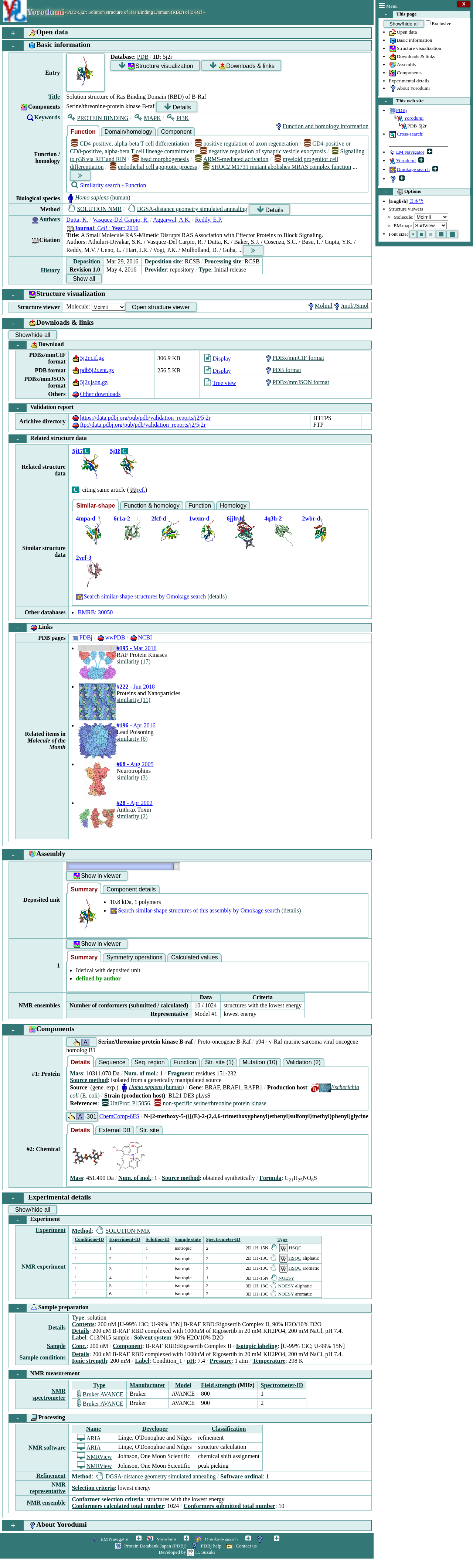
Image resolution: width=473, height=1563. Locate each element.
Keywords (47, 117)
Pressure (221, 1361)
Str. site (149, 1130)
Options (399, 191)
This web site (400, 101)
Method (81, 1231)
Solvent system (152, 1337)
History (50, 270)
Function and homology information (321, 126)
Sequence (112, 1062)
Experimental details (409, 80)
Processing (37, 1418)
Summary (84, 889)
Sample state (188, 1239)
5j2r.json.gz (90, 382)
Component (176, 132)
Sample (56, 1346)
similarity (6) (131, 739)
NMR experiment (43, 1266)
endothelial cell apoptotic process (153, 167)
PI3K (178, 118)
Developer (155, 1429)
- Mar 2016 (136, 648)
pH (190, 1361)
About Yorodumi (409, 88)
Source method (89, 1080)
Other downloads (96, 394)
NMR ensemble (46, 1502)
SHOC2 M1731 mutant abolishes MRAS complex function (277, 167)
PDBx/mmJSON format (296, 382)
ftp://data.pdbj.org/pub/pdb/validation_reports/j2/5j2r (138, 425)
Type (204, 269)
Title (54, 96)
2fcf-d (158, 518)
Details (177, 107)
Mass (76, 1073)
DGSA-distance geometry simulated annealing (187, 209)
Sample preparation (49, 1308)
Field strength (218, 1385)
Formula (270, 1178)
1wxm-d (199, 518)
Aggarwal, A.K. (171, 219)
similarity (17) (133, 661)
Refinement (50, 1475)
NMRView (94, 1457)
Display (217, 358)
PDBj (82, 637)
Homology (233, 505)
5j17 (77, 451)
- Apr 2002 (134, 803)
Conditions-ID (89, 1239)
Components (405, 73)
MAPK (148, 118)
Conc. (79, 1346)
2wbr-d (311, 518)
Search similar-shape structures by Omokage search (140, 596)
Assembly (402, 65)
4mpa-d (85, 518)
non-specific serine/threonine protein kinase (210, 1103)
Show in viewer (97, 876)
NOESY (283, 1278)
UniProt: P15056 (126, 1103)
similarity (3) (131, 777)
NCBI (141, 637)
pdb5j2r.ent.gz (93, 370)
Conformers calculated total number (118, 1506)
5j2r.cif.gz (88, 358)
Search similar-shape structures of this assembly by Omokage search (195, 910)
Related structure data (48, 439)
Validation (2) (303, 1062)
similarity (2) (131, 816)
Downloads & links (412, 57)
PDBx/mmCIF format (294, 358)
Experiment (34, 1220)
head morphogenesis (160, 159)
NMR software (47, 1447)
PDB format (282, 370)
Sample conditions (43, 1357)
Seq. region (150, 1062)
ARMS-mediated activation (232, 159)
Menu (388, 6)
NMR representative (47, 1487)
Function (83, 132)
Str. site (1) (219, 1062)
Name (93, 1429)
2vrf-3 (83, 557)
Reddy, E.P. (208, 219)
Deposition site (162, 261)
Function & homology (151, 505)
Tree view (220, 383)
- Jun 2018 (135, 686)
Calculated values (194, 957)
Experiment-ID (124, 1239)
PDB (143, 57)
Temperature (268, 1361)
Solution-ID (158, 1239)
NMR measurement (44, 1374)
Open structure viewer (161, 307)
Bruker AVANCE (100, 1394)
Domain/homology (128, 132)
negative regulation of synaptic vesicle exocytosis (263, 151)
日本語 (416, 201)
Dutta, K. (77, 219)
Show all (84, 279)
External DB (114, 1130)
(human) (98, 197)
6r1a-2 (121, 518)
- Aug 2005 (134, 764)
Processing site (222, 261)
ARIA (89, 1438)
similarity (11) (133, 700)
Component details (131, 889)
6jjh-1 (234, 518)
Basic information (410, 40)
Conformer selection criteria (107, 1499)
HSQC (286, 1247)
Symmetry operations (134, 957)
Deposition (86, 261)
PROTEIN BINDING (98, 118)
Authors (49, 219)
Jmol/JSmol (351, 306)
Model (183, 1385)
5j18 (115, 451)
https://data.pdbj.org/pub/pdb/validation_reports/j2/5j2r (141, 417)
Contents (83, 1324)
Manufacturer (148, 1385)
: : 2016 (102, 228)
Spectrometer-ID (223, 1239)
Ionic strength (89, 1361)
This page (397, 14)
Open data (403, 32)
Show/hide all (404, 24)
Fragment (180, 1073)
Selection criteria (93, 1488)
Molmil (320, 306)
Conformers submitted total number (229, 1506)
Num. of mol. (140, 1073)
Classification (229, 1429)
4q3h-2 (273, 518)
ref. (137, 490)
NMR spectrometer (49, 1394)
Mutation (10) (259, 1062)
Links (31, 628)
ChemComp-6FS (119, 1116)
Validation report (41, 408)
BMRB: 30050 (95, 612)
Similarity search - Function (108, 185)
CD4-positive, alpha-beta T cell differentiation (130, 143)
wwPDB (111, 637)
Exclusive (441, 23)
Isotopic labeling (257, 1346)
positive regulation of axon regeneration (246, 143)
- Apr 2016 (135, 725)
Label (79, 1337)
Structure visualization (415, 48)
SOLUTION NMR (95, 209)
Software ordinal (241, 1476)
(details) (217, 596)
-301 (82, 1116)
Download (36, 345)
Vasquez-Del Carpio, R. (120, 219)
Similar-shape (95, 505)
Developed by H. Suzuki (187, 1552)
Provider (155, 269)
